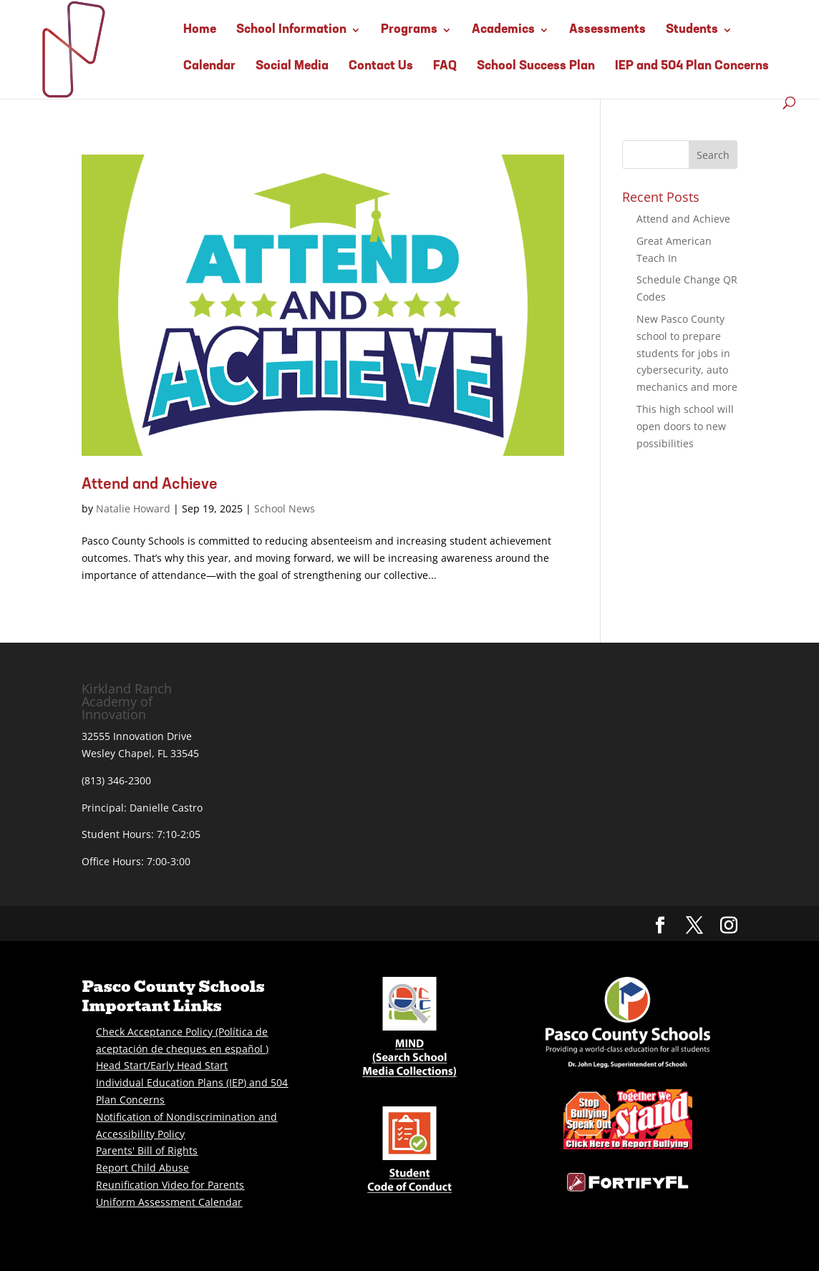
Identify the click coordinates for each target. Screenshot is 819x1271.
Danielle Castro (166, 807)
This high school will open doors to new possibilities (685, 426)
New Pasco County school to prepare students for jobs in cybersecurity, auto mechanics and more (686, 353)
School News (284, 508)
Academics (503, 30)
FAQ (445, 66)
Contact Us (381, 66)
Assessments (607, 30)
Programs (409, 30)
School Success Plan (536, 66)
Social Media (292, 66)
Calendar (209, 66)
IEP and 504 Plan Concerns (692, 66)
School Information (291, 30)
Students (692, 30)
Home (199, 30)
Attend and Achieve (150, 485)
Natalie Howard (133, 508)
